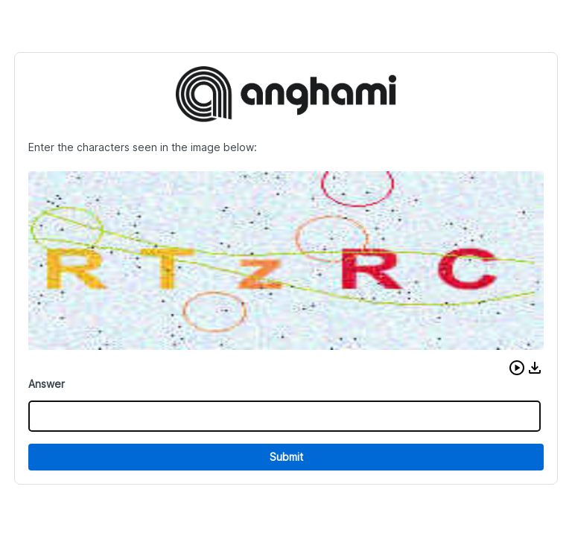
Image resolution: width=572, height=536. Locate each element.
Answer (46, 383)
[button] (517, 368)
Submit (286, 456)
